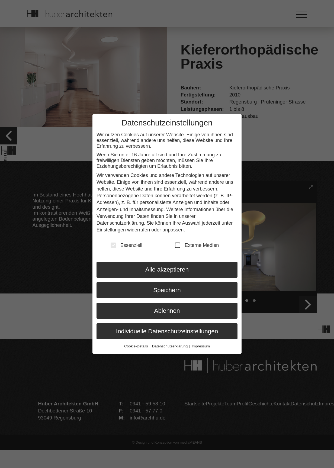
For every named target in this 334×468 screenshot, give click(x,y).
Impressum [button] (201, 345)
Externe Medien (197, 244)
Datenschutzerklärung (120, 221)
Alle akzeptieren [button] (167, 268)
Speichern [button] (167, 288)
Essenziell (126, 244)
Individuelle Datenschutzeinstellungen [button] (167, 330)
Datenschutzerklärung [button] (170, 345)
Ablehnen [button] (167, 309)
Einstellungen (111, 228)
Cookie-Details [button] (136, 345)
